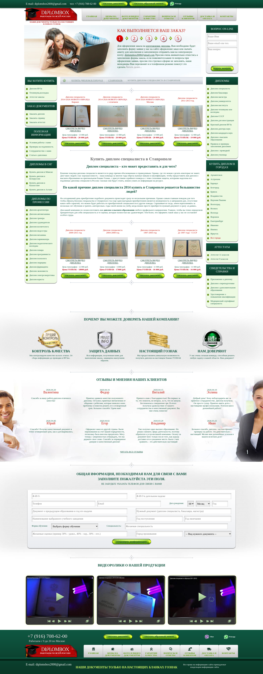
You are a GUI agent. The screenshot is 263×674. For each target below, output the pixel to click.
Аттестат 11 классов (220, 254)
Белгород (215, 187)
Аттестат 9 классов (219, 259)
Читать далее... (134, 67)
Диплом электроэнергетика (42, 275)
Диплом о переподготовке (222, 283)
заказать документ (113, 3)
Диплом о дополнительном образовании (223, 288)
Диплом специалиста (220, 88)
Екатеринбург (217, 221)
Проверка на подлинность (41, 146)
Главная (91, 16)
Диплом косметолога (39, 226)
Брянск (214, 191)
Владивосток (216, 196)
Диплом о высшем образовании (219, 138)
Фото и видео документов (130, 17)
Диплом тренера (36, 218)
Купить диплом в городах (87, 80)
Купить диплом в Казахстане (37, 184)
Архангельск (216, 175)
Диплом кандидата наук (221, 133)
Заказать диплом (37, 114)
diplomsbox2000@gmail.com (139, 55)
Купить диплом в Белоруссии (37, 177)
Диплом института (219, 105)
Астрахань (215, 179)
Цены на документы (110, 17)
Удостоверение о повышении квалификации (223, 295)
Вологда (214, 212)
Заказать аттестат (37, 122)
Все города (216, 238)
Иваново (214, 225)
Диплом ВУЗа (35, 88)
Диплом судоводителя (39, 222)
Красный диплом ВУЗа (221, 124)
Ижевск (214, 229)
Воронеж (215, 217)
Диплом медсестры (38, 231)
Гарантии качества (149, 17)
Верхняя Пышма (218, 200)
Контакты (226, 16)
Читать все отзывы (131, 452)
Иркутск (214, 233)
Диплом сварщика (37, 262)
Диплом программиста (39, 254)
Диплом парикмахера (39, 239)
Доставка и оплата (207, 17)
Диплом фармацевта (38, 267)
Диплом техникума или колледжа (221, 110)
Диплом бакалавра (219, 92)
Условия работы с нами (40, 142)
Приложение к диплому (221, 279)
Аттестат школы (36, 97)
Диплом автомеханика (39, 214)
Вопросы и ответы (169, 17)
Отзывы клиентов (188, 17)
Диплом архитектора (39, 210)
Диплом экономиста (38, 271)
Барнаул (214, 183)
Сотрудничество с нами (40, 151)
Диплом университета (221, 101)
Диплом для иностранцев (222, 120)
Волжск (214, 208)
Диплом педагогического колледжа (40, 244)
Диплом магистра (219, 97)
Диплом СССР (217, 116)
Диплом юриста (36, 279)
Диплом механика (37, 235)
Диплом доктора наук (220, 128)
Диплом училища (219, 154)
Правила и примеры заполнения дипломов (221, 145)
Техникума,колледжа (39, 92)
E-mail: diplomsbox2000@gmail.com (46, 3)
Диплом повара (36, 250)
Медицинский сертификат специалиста (223, 302)
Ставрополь (115, 80)
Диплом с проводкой (220, 150)
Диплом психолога (38, 258)
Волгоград (215, 204)
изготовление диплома (158, 46)
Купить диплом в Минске (41, 172)
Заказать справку (37, 118)
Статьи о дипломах (38, 155)
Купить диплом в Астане (40, 189)
